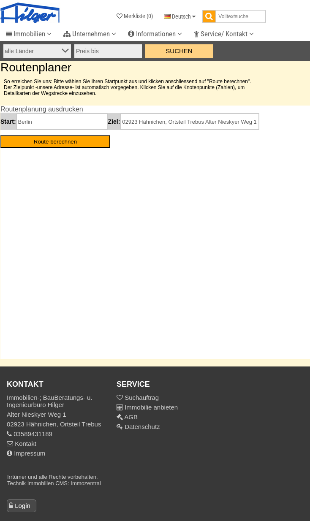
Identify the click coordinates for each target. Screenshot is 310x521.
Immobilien (29, 34)
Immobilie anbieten (151, 407)
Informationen (155, 34)
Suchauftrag (141, 397)
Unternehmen (89, 34)
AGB (130, 417)
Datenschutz (141, 426)
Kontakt (21, 443)
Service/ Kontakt (224, 34)
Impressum (26, 453)
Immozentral (86, 483)
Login (22, 505)
